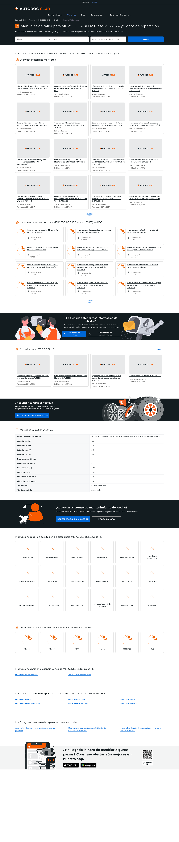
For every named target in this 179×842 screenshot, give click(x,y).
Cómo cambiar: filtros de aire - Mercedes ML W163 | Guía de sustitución (142, 266)
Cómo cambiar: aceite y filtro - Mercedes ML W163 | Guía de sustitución (142, 231)
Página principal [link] (20, 20)
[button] (97, 15)
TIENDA (85, 2)
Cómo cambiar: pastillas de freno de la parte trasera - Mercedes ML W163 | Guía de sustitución (92, 285)
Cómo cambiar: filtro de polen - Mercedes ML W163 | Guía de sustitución (43, 248)
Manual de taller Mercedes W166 (79, 675)
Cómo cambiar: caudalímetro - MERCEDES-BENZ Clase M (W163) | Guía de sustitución (144, 248)
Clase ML (56, 20)
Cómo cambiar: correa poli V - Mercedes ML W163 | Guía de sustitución (42, 231)
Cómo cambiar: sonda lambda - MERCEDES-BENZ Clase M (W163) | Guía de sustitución (92, 248)
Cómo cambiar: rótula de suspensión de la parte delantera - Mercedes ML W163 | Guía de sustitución (144, 285)
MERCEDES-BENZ (44, 20)
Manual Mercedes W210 (128, 703)
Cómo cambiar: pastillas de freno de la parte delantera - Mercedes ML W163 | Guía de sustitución (42, 285)
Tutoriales (32, 20)
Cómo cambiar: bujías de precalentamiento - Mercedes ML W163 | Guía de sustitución (42, 266)
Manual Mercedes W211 (76, 699)
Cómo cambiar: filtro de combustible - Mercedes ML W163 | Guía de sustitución (94, 231)
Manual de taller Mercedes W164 (26, 675)
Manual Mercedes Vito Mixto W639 (27, 703)
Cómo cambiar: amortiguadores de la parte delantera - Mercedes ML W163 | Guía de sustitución (92, 267)
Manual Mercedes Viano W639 (78, 703)
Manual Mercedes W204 (128, 699)
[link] (55, 15)
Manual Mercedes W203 (23, 699)
